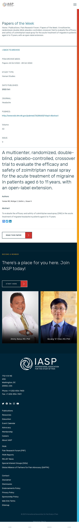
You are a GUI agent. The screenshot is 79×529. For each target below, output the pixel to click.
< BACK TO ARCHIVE (11, 50)
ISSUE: (5, 138)
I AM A (29, 525)
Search (49, 525)
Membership (7, 432)
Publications (7, 411)
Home (9, 525)
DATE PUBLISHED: (10, 85)
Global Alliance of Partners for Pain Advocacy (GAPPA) (25, 468)
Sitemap (5, 505)
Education (6, 419)
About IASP (7, 440)
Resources (6, 415)
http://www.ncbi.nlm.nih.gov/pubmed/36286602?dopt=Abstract (30, 116)
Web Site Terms (8, 501)
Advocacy (6, 428)
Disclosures (7, 484)
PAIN (4, 446)
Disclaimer (6, 480)
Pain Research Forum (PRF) (14, 451)
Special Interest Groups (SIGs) (15, 463)
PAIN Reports (8, 455)
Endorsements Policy (11, 488)
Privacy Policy (8, 493)
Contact (5, 476)
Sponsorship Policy (10, 497)
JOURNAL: (6, 98)
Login (69, 525)
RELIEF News (8, 459)
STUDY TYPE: (8, 72)
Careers (5, 436)
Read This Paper (13, 235)
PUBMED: (6, 111)
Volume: (5, 125)
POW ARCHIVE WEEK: (11, 59)
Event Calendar (8, 423)
